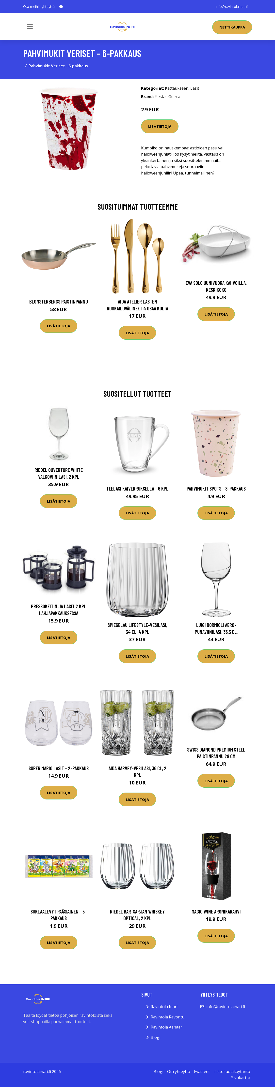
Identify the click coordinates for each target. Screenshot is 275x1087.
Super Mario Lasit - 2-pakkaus (59, 768)
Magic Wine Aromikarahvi (216, 911)
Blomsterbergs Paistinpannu (58, 301)
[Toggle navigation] (29, 26)
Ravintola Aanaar (166, 1027)
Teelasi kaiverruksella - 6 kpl (137, 488)
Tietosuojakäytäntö (232, 1071)
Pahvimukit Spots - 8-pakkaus (216, 488)
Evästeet (202, 1071)
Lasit (194, 88)
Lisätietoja (159, 126)
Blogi (155, 1037)
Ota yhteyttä (178, 1071)
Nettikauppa (232, 27)
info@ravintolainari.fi (232, 6)
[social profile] (61, 6)
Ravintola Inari (164, 1006)
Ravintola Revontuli (168, 1017)
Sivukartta (240, 1077)
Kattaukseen (176, 88)
